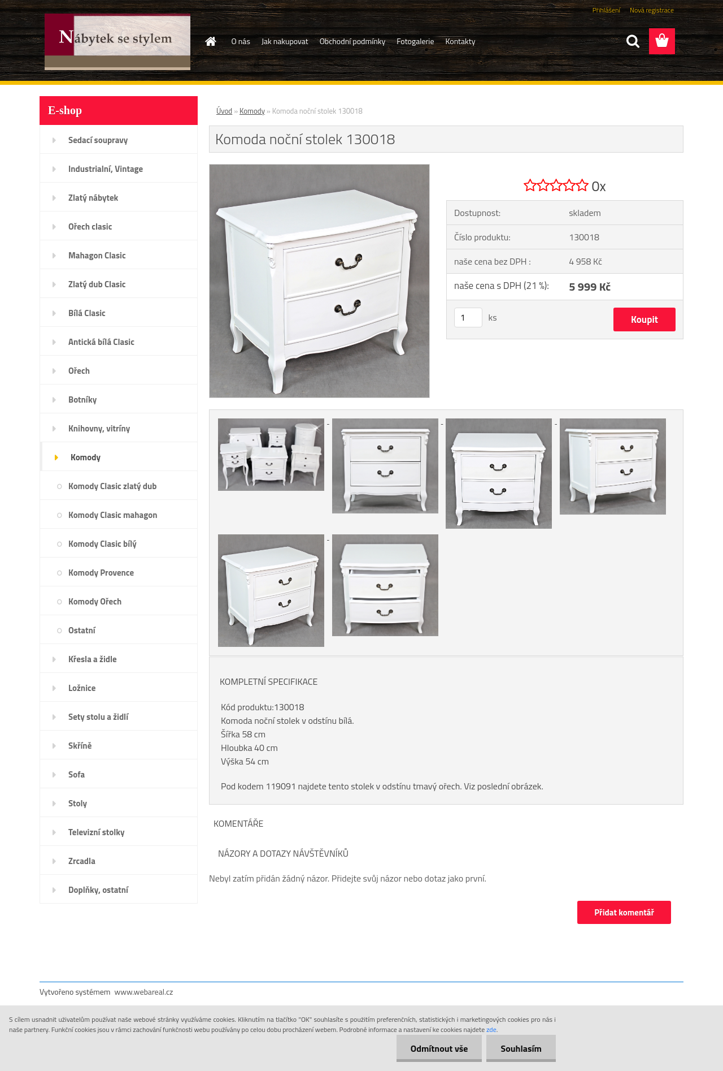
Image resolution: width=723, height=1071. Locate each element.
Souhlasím (521, 1048)
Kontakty (461, 41)
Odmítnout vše (439, 1048)
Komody (252, 110)
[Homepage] (210, 41)
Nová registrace (652, 10)
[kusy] (468, 317)
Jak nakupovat (285, 41)
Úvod (224, 110)
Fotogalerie (415, 41)
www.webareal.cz (144, 991)
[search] (633, 41)
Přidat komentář (624, 912)
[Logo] (117, 42)
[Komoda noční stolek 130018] (319, 169)
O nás (241, 41)
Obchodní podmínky (353, 41)
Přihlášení (606, 10)
